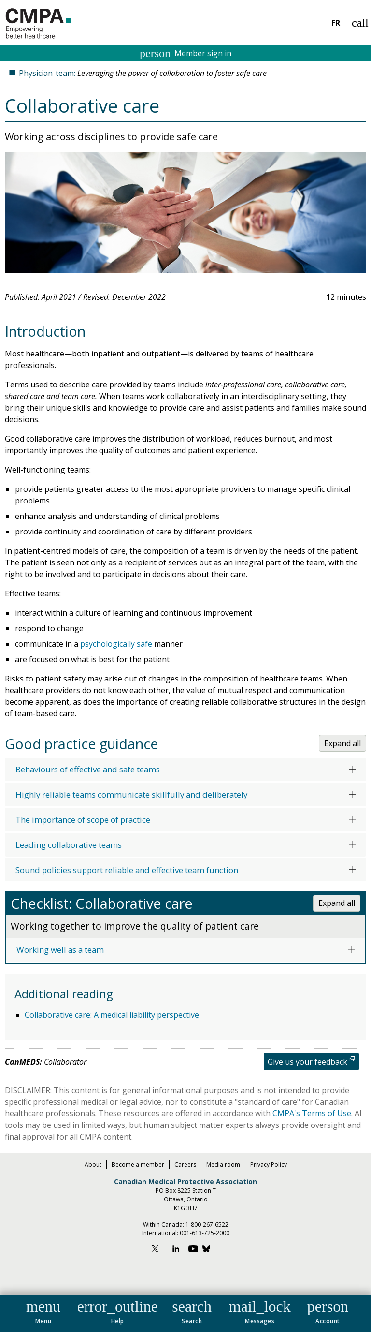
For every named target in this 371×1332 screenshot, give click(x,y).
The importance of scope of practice (82, 819)
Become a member (138, 1164)
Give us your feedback (307, 1061)
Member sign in (185, 53)
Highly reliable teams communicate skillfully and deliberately (131, 794)
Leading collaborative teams (68, 844)
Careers (185, 1164)
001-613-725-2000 (204, 1233)
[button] (43, 1310)
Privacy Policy (268, 1164)
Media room (223, 1164)
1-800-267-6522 (207, 1224)
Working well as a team (60, 949)
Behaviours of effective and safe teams (87, 769)
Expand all (342, 743)
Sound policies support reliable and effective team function (126, 869)
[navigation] (185, 1313)
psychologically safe (116, 643)
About (93, 1164)
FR (335, 22)
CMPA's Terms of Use (311, 1113)
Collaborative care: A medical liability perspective (112, 1014)
